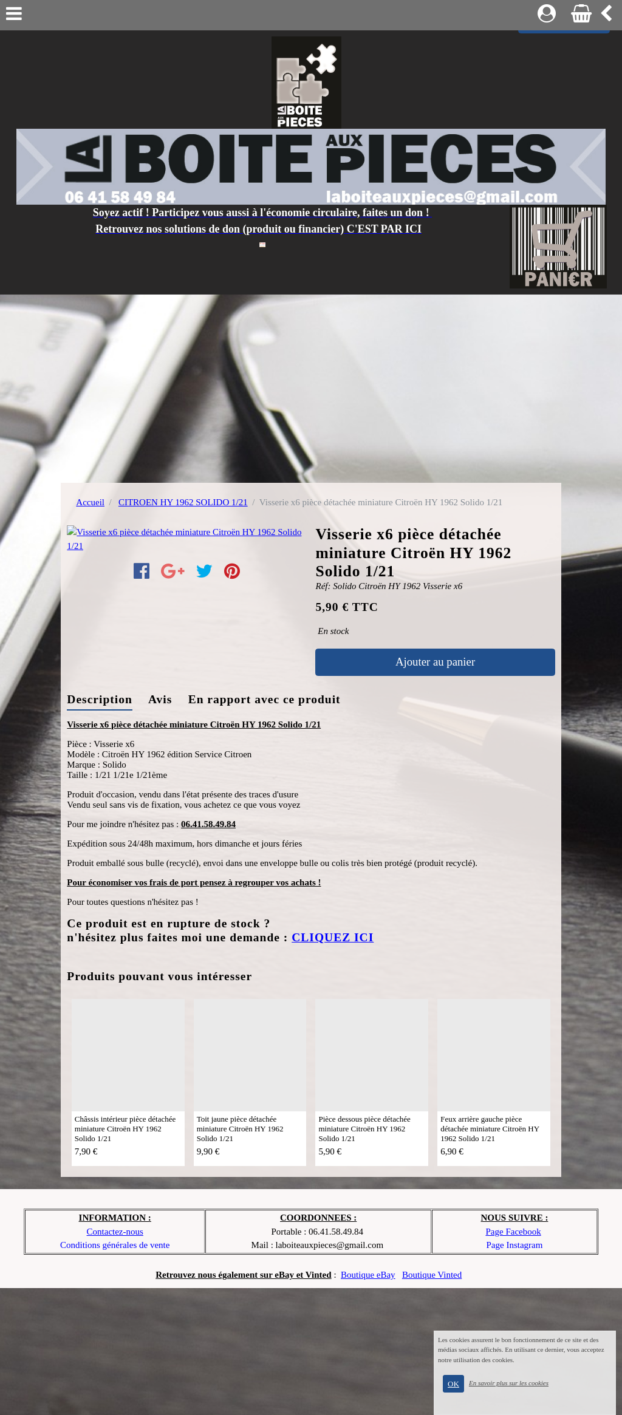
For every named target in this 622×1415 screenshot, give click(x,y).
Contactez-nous (115, 1358)
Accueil (90, 502)
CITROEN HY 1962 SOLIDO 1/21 (183, 502)
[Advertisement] (311, 386)
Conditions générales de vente (114, 1372)
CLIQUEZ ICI (333, 1064)
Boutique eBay (368, 1401)
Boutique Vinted (432, 1401)
